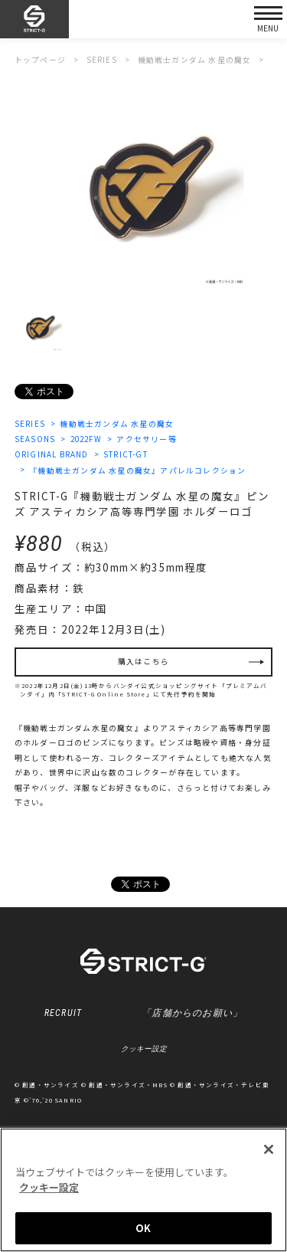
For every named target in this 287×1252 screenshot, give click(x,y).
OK (143, 1228)
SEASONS (35, 439)
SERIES (30, 423)
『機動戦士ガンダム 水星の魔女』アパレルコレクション (137, 470)
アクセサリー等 (146, 439)
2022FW (86, 439)
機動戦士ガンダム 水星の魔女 (117, 423)
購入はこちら (143, 661)
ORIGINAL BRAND (52, 454)
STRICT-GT (125, 454)
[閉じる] (268, 1150)
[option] (143, 185)
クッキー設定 (144, 1048)
